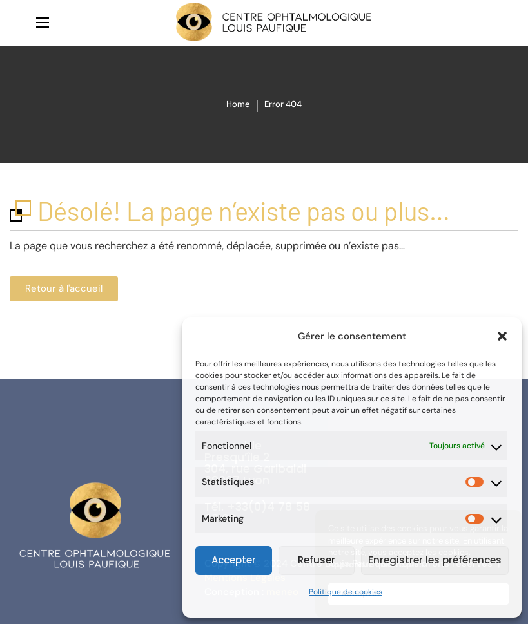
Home (238, 104)
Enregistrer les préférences (435, 560)
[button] (502, 336)
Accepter (233, 560)
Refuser (316, 560)
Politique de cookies (345, 592)
